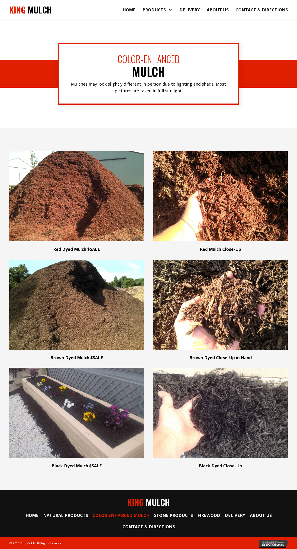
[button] (170, 10)
